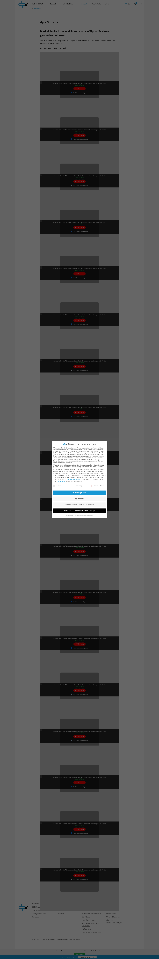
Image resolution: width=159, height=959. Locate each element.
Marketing (77, 486)
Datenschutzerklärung (74, 479)
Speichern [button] (79, 499)
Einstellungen (61, 481)
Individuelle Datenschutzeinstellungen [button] (79, 511)
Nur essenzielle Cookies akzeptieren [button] (79, 505)
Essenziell (57, 486)
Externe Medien (98, 486)
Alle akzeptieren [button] (79, 493)
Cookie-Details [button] (70, 515)
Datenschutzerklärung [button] (80, 515)
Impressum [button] (90, 515)
